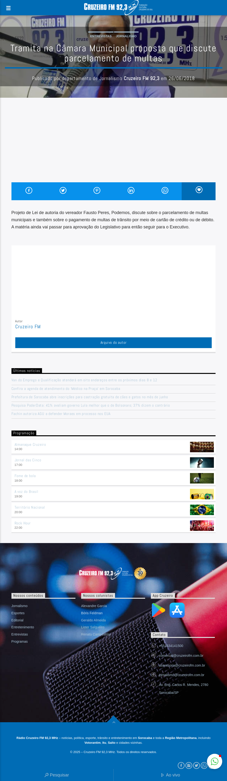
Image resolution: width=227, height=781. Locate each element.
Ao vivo (170, 775)
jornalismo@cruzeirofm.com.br (181, 675)
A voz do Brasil (26, 491)
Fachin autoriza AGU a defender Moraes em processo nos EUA (61, 413)
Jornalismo (126, 36)
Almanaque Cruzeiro (30, 444)
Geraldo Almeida (93, 620)
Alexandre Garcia (94, 606)
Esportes (18, 613)
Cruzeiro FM (28, 326)
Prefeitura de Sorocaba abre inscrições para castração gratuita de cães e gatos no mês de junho (89, 397)
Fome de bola (25, 475)
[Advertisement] (114, 146)
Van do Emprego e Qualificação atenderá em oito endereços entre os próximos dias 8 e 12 (84, 380)
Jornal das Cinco (28, 460)
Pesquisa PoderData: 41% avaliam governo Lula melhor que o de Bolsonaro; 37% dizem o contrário (90, 405)
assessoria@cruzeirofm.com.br (182, 665)
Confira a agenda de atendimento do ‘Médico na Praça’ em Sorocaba (65, 388)
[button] (214, 761)
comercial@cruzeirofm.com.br (181, 655)
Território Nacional (30, 507)
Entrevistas (101, 36)
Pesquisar (56, 775)
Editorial (17, 620)
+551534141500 (171, 646)
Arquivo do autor (113, 342)
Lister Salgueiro (92, 627)
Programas (19, 641)
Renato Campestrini (96, 634)
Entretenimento (22, 627)
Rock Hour (23, 523)
